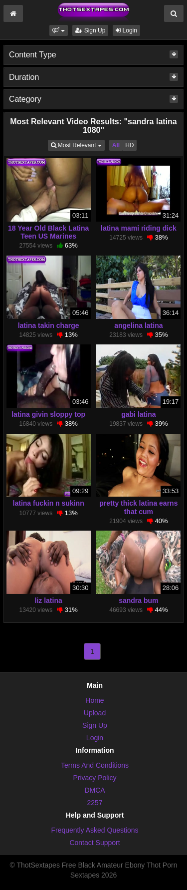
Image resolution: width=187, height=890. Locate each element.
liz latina (48, 600)
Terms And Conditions (95, 765)
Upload (95, 713)
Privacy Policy (94, 778)
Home (94, 700)
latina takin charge (48, 325)
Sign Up (90, 30)
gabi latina (138, 414)
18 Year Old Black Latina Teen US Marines (48, 232)
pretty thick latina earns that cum (138, 507)
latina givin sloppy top (48, 414)
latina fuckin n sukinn (48, 503)
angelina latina (138, 325)
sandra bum (138, 600)
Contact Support (94, 843)
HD (129, 145)
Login (126, 30)
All (116, 145)
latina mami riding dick (139, 228)
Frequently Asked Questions (94, 830)
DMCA (94, 790)
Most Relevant (78, 144)
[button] (58, 30)
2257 (94, 803)
